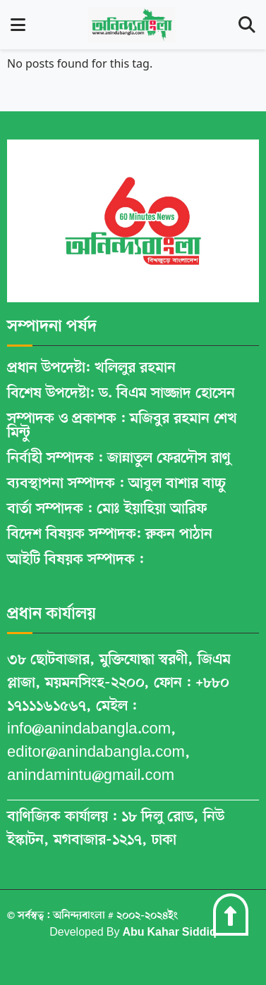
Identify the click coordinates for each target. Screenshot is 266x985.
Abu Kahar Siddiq (169, 933)
